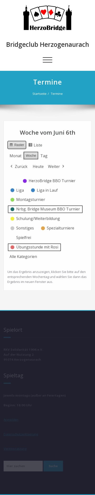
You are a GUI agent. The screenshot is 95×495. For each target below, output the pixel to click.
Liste (35, 144)
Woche (31, 154)
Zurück (18, 165)
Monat (15, 154)
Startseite (40, 93)
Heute (38, 164)
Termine (57, 93)
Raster (16, 143)
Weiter (56, 165)
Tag (44, 154)
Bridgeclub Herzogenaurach (47, 44)
